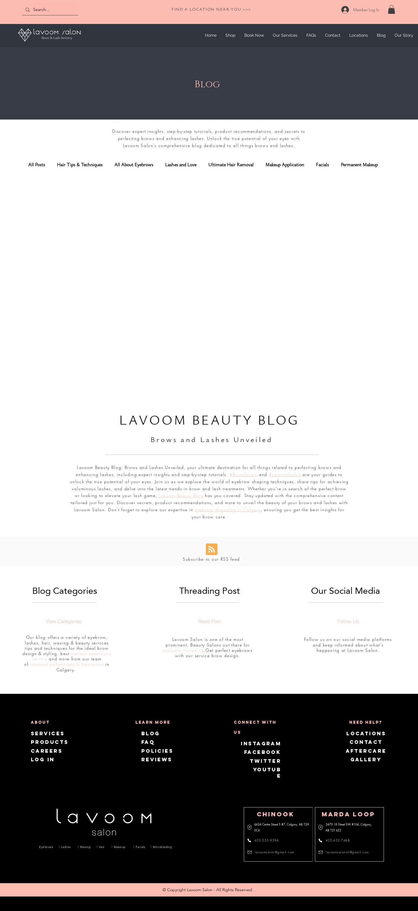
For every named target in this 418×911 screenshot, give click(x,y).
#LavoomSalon (285, 474)
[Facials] (140, 847)
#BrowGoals (243, 474)
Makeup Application (284, 165)
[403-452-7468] (337, 840)
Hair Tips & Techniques (80, 165)
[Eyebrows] (46, 847)
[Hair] (102, 847)
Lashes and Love (180, 165)
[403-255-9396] (266, 840)
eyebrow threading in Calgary (228, 509)
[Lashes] (66, 847)
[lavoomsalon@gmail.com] (272, 852)
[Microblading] (161, 847)
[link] (391, 9)
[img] (49, 42)
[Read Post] (209, 621)
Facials (322, 165)
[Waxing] (85, 847)
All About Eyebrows (133, 165)
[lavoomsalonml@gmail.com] (344, 852)
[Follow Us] (348, 621)
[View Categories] (64, 621)
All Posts (36, 165)
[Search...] (49, 9)
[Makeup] (120, 847)
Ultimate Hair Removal (231, 165)
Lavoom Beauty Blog (181, 495)
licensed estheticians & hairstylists (67, 664)
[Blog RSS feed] (211, 550)
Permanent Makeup (359, 165)
